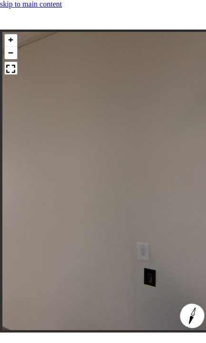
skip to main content (31, 4)
